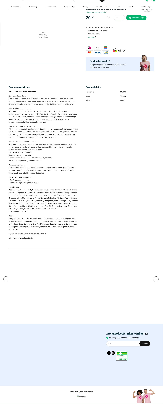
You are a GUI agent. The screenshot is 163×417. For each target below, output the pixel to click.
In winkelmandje (136, 38)
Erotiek (132, 17)
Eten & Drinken (102, 17)
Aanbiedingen (148, 17)
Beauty (85, 17)
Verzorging (31, 17)
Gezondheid (14, 17)
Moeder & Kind (50, 17)
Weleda (123, 109)
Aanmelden (145, 354)
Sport (118, 17)
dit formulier (105, 87)
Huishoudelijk (69, 17)
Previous (6, 291)
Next (156, 291)
